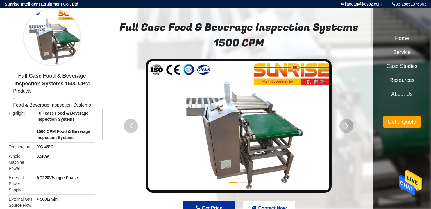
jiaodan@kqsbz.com (363, 4)
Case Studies (401, 66)
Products (22, 91)
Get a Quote (402, 122)
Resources (401, 80)
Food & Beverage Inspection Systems (52, 104)
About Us (402, 94)
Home (402, 38)
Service (402, 52)
